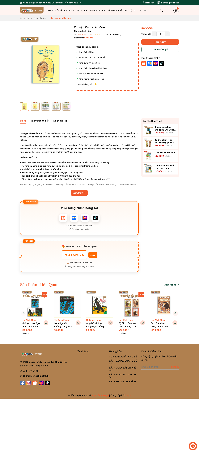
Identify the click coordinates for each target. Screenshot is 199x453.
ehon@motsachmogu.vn (36, 375)
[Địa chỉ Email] (160, 367)
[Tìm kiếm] (161, 10)
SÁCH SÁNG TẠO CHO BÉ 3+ (123, 376)
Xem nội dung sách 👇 (86, 84)
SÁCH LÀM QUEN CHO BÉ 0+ (91, 10)
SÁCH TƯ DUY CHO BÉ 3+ (122, 381)
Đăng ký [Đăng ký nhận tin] (175, 367)
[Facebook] (22, 383)
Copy (92, 255)
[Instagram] (28, 383)
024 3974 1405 (30, 370)
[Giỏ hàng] (176, 10)
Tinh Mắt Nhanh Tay (165, 152)
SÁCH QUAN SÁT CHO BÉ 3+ (121, 10)
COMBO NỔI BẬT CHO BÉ (60, 10)
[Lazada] (41, 383)
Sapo (128, 395)
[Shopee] (34, 383)
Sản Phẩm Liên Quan (39, 284)
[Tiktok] (47, 383)
